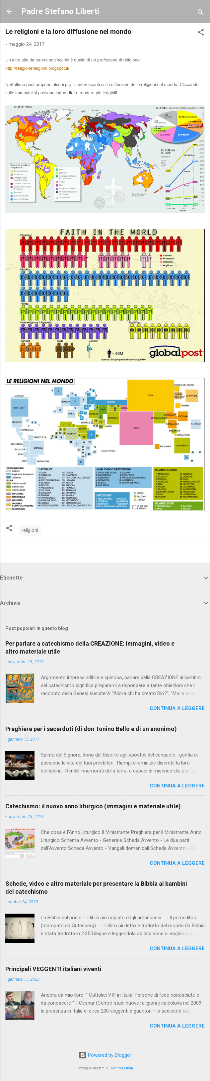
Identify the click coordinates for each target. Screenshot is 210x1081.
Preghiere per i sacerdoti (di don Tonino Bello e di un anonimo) (91, 728)
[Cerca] (201, 13)
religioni (30, 530)
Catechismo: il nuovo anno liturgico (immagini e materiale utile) (93, 806)
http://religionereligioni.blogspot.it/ (37, 68)
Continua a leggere (177, 708)
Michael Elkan (121, 1068)
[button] (201, 33)
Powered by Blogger (105, 1055)
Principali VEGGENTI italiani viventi (53, 968)
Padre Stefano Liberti (60, 11)
